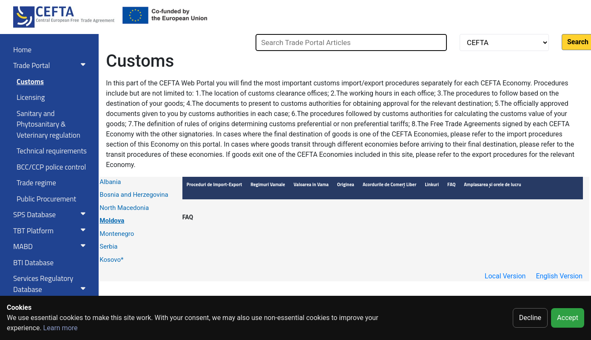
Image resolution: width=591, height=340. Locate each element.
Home (22, 49)
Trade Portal (51, 65)
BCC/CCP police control (51, 167)
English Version (559, 276)
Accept (567, 318)
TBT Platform (51, 230)
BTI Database (33, 262)
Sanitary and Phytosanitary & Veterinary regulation (48, 124)
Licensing (31, 97)
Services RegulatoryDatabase (51, 284)
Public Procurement (46, 198)
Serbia (108, 246)
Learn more (60, 328)
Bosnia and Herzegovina (133, 194)
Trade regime (36, 182)
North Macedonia (124, 208)
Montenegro (116, 234)
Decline (530, 318)
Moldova (111, 220)
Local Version (505, 276)
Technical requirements (52, 150)
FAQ (187, 217)
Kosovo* (111, 260)
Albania (110, 182)
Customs (30, 81)
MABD (51, 246)
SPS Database (51, 214)
